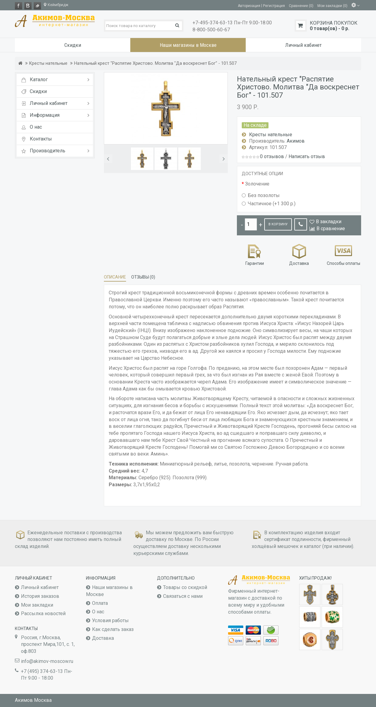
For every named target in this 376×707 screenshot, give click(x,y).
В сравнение (330, 228)
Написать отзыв (307, 156)
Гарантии (254, 254)
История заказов (40, 596)
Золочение (257, 184)
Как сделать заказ (113, 629)
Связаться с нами (183, 596)
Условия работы (110, 620)
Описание (115, 277)
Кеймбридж (55, 5)
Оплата (100, 603)
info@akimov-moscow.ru (47, 661)
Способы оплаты (343, 254)
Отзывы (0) (143, 277)
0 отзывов (272, 156)
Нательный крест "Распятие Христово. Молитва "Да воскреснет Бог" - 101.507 (155, 63)
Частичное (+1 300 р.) (269, 203)
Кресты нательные (48, 63)
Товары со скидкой (185, 587)
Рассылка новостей (43, 613)
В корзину (278, 224)
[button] (108, 158)
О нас (98, 612)
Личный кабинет (40, 587)
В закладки (328, 221)
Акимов (296, 141)
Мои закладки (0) (332, 5)
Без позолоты (261, 195)
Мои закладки (37, 605)
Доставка (299, 254)
